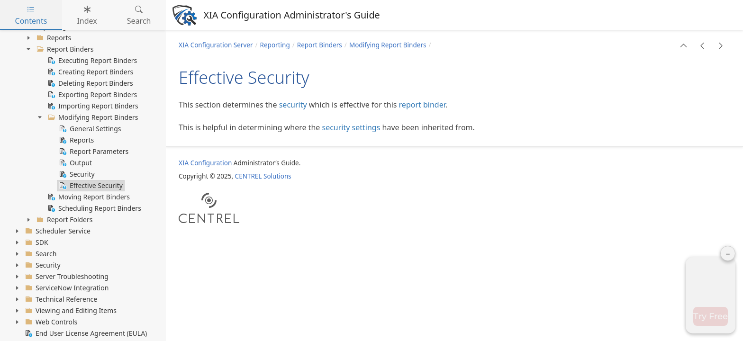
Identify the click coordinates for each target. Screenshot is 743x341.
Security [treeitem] (76, 174)
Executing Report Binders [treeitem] (91, 60)
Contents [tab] (31, 15)
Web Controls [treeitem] (50, 322)
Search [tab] (139, 15)
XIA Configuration (205, 163)
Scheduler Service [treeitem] (57, 231)
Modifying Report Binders (387, 45)
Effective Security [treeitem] (90, 185)
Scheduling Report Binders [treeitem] (93, 208)
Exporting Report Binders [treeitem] (91, 94)
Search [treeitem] (39, 254)
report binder (422, 104)
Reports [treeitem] (53, 38)
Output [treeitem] (74, 163)
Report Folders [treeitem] (64, 219)
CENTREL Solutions (263, 176)
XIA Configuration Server (216, 45)
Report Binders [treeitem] (64, 49)
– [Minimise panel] (728, 98)
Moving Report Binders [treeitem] (88, 197)
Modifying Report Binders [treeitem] (92, 117)
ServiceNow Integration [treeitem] (66, 288)
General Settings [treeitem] (89, 129)
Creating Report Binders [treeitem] (89, 72)
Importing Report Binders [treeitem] (92, 106)
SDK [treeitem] (35, 242)
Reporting (275, 45)
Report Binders (319, 45)
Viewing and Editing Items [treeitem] (70, 310)
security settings (351, 127)
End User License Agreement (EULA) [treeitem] (85, 333)
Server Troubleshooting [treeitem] (66, 276)
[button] (683, 45)
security (293, 104)
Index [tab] (87, 15)
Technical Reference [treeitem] (60, 299)
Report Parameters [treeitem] (92, 151)
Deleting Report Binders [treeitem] (89, 83)
